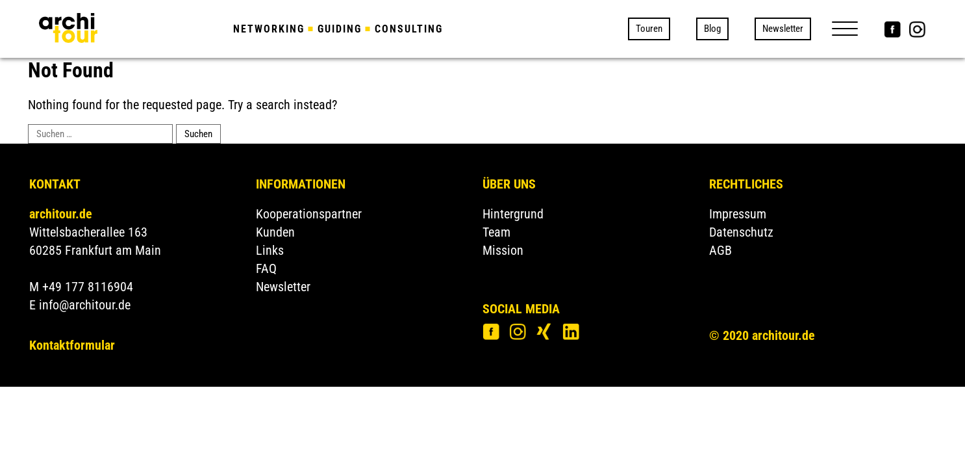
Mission (502, 250)
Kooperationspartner (309, 214)
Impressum (737, 214)
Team (496, 232)
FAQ (266, 268)
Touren (649, 28)
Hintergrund (513, 214)
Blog (712, 28)
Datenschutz (741, 232)
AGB (720, 250)
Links (270, 250)
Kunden (275, 232)
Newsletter (782, 28)
